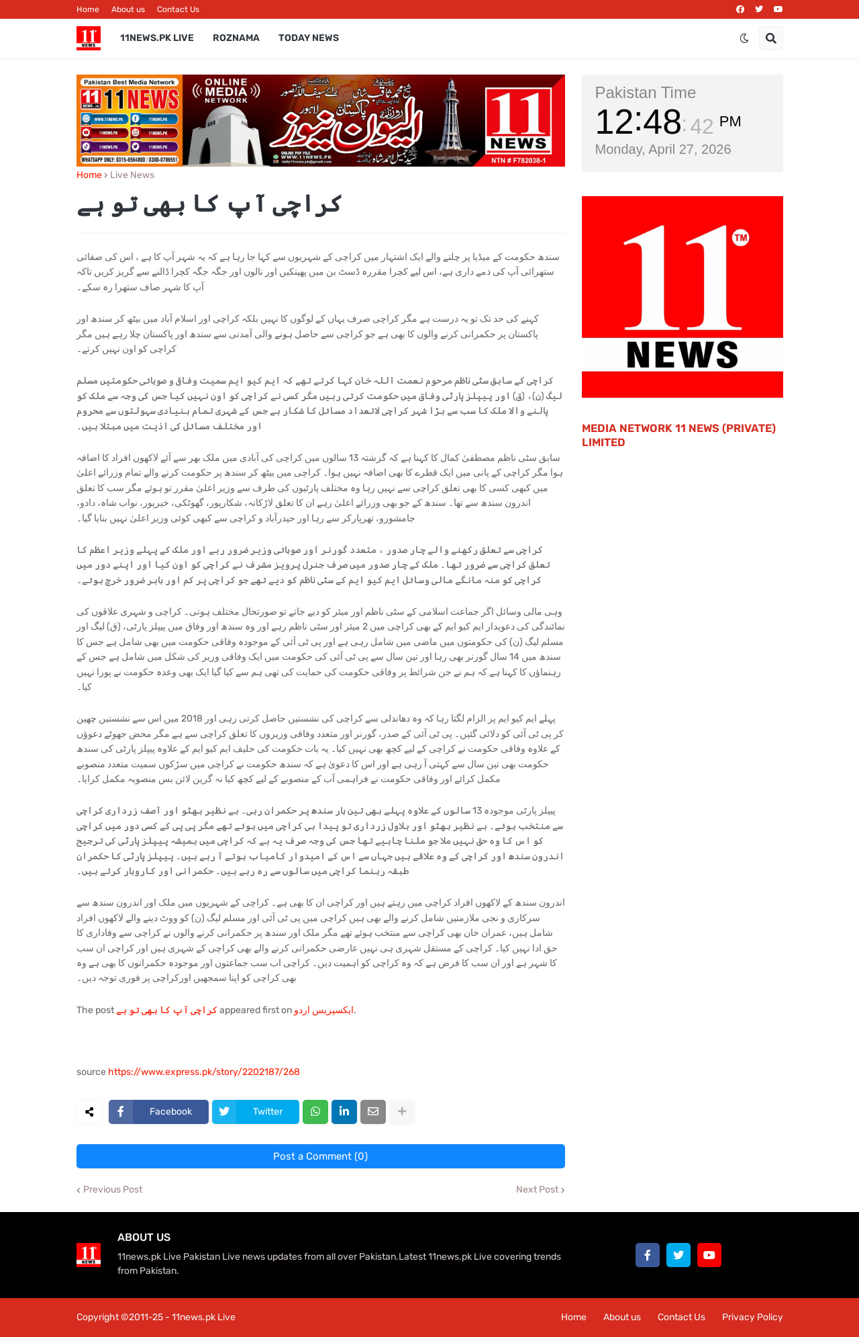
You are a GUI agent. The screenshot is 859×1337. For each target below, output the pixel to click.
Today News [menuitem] (309, 38)
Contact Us (178, 9)
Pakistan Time (646, 92)
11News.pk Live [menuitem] (157, 38)
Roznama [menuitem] (236, 38)
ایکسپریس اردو (324, 1010)
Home (88, 9)
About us (128, 9)
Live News (132, 175)
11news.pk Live (204, 1317)
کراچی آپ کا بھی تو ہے (166, 1010)
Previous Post (112, 1190)
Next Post (537, 1190)
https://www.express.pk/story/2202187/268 (204, 1072)
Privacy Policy (752, 1317)
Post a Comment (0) (320, 1156)
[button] (744, 38)
